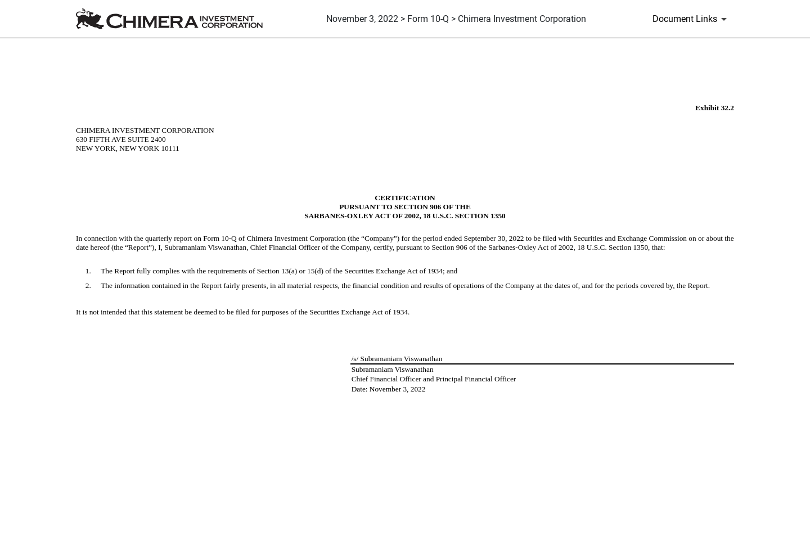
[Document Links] (691, 19)
